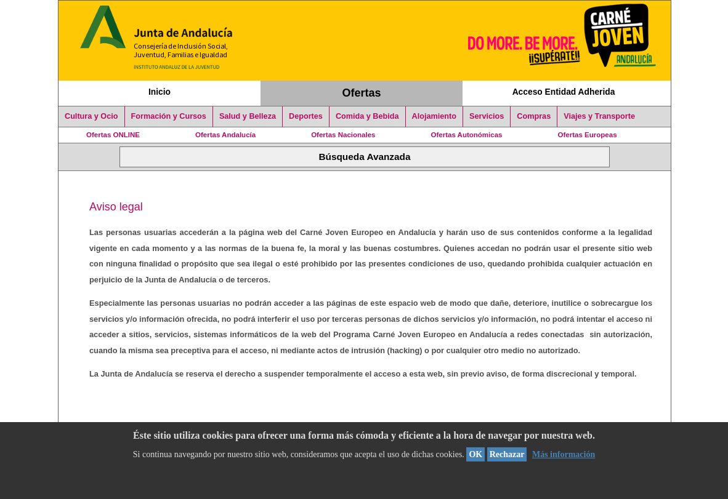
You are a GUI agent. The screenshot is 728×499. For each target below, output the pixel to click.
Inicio (159, 92)
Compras (534, 116)
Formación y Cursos (168, 116)
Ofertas (361, 93)
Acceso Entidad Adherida (563, 92)
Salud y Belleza (247, 116)
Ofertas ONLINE (113, 134)
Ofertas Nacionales (343, 134)
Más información (563, 454)
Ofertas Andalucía (225, 134)
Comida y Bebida (367, 116)
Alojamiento (434, 116)
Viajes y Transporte (599, 116)
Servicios (486, 116)
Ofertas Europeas (587, 134)
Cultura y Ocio (91, 116)
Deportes (306, 116)
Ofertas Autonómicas (466, 134)
